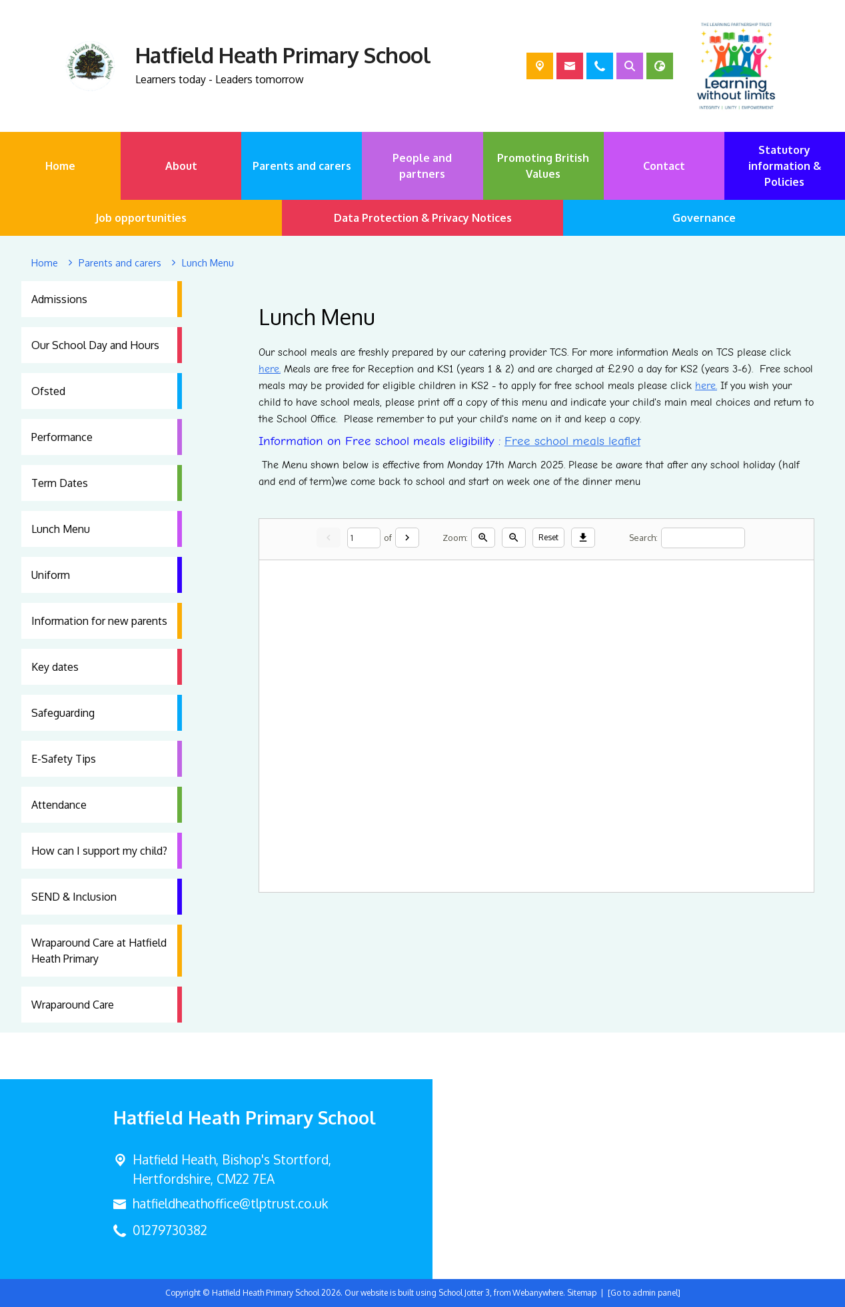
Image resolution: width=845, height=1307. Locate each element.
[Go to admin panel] (644, 1293)
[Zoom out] (514, 538)
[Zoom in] (483, 538)
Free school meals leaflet (572, 441)
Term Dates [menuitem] (59, 483)
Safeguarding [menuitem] (63, 712)
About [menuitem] (181, 166)
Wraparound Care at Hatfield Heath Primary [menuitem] (99, 950)
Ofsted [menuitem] (48, 391)
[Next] (407, 538)
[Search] (703, 537)
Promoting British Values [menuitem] (543, 166)
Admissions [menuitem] (59, 299)
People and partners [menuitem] (422, 166)
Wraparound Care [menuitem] (72, 1004)
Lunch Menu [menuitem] (60, 529)
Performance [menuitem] (62, 437)
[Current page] (364, 537)
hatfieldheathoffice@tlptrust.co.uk (230, 1203)
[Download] (583, 538)
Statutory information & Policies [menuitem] (784, 166)
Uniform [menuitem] (50, 575)
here (269, 369)
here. (706, 386)
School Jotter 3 (464, 1293)
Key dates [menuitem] (55, 666)
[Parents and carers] (120, 263)
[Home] (44, 263)
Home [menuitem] (60, 166)
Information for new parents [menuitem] (99, 621)
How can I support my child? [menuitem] (99, 850)
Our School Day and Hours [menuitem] (95, 345)
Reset (548, 537)
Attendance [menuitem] (59, 804)
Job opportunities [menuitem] (141, 217)
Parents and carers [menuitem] (302, 166)
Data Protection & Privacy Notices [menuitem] (423, 217)
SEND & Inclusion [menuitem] (74, 896)
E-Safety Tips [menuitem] (63, 758)
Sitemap (581, 1293)
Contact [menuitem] (664, 166)
